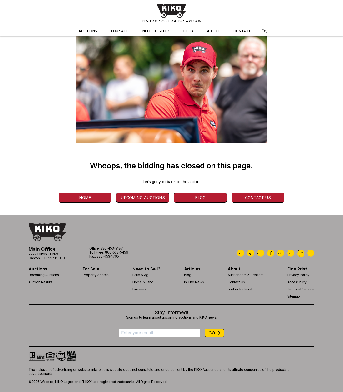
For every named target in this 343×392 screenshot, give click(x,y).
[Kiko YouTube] (300, 253)
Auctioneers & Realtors (245, 275)
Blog (200, 197)
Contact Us (258, 197)
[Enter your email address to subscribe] (159, 333)
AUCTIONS (88, 31)
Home (85, 197)
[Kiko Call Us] (240, 253)
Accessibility (297, 282)
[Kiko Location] (260, 253)
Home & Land (142, 282)
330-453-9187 (112, 248)
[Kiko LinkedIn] (280, 253)
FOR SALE (119, 31)
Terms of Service (300, 289)
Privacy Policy (298, 275)
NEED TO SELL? (155, 31)
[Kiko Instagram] (310, 253)
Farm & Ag (140, 275)
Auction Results (40, 282)
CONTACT (242, 31)
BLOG (188, 31)
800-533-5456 (116, 252)
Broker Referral (240, 289)
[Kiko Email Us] (250, 253)
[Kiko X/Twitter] (290, 253)
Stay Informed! (171, 312)
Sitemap (293, 296)
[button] (264, 31)
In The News (194, 282)
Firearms (139, 289)
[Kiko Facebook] (270, 253)
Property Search (96, 275)
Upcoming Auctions (143, 197)
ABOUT (213, 31)
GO (212, 333)
